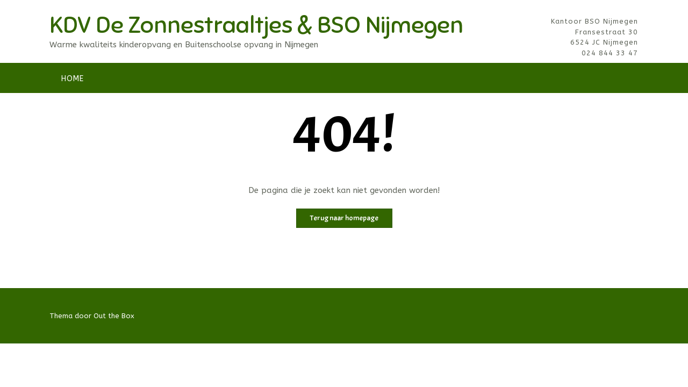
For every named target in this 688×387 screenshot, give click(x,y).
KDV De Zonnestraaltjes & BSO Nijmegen (256, 25)
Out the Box (114, 316)
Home (72, 78)
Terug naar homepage (344, 218)
